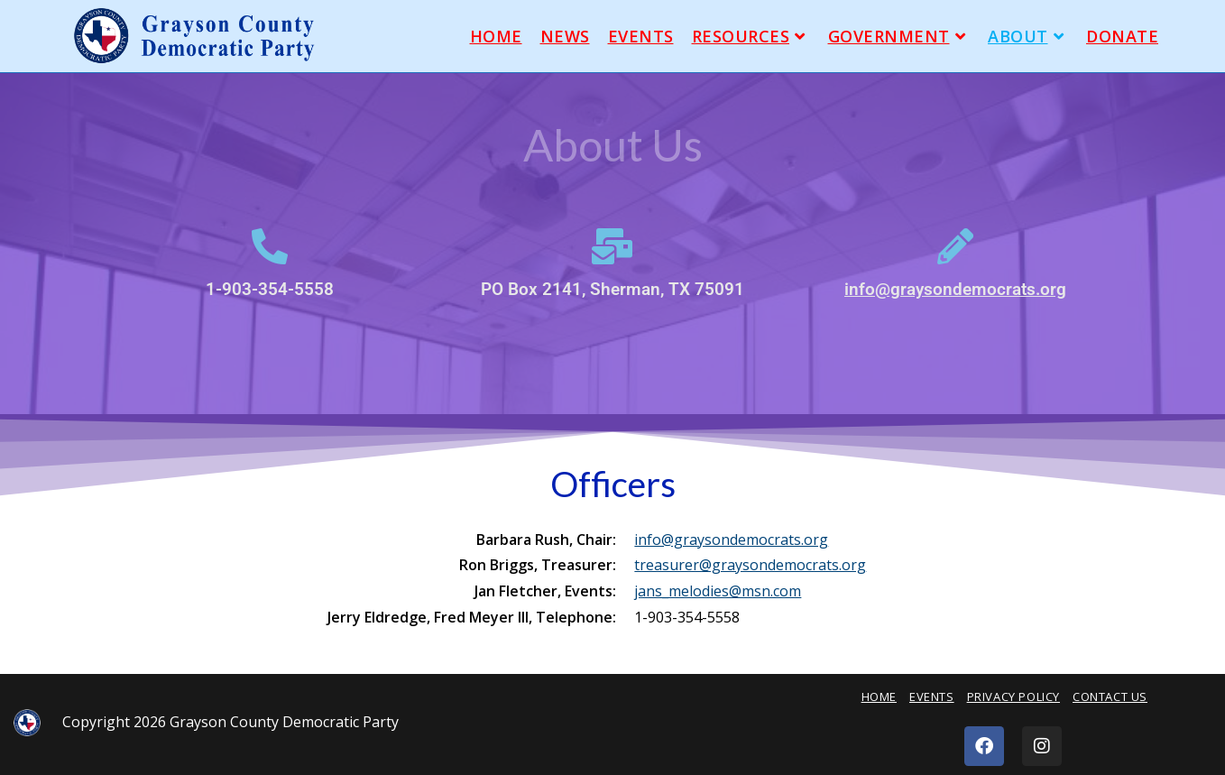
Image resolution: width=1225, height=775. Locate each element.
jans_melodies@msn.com (717, 591)
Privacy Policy (1013, 696)
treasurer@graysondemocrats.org (750, 565)
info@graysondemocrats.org (955, 289)
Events (931, 696)
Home (879, 696)
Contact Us (1110, 696)
